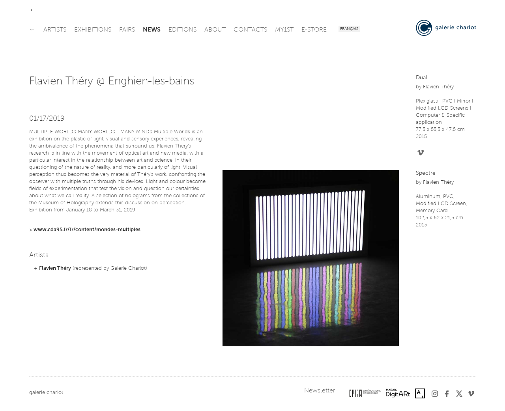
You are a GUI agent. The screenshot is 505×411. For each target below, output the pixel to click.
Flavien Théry (55, 268)
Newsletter (319, 391)
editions (182, 30)
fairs (127, 30)
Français (349, 29)
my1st (284, 30)
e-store (314, 30)
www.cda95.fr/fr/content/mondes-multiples (87, 229)
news (152, 30)
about (215, 30)
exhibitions (92, 30)
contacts (250, 30)
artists (54, 30)
